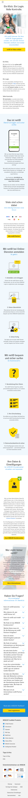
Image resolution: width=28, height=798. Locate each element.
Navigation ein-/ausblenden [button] (2, 2)
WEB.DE (6, 2)
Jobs (19, 795)
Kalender (7, 729)
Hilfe (4, 759)
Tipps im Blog (6, 756)
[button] (14, 49)
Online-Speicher (9, 738)
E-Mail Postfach (9, 724)
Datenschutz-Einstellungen (14, 792)
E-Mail (14, 83)
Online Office (8, 741)
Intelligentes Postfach (10, 746)
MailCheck (8, 735)
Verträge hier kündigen (11, 787)
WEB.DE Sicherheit (10, 744)
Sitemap (10, 784)
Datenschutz (14, 789)
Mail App (7, 732)
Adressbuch (8, 726)
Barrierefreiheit (12, 795)
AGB (21, 787)
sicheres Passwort (11, 518)
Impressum (17, 784)
